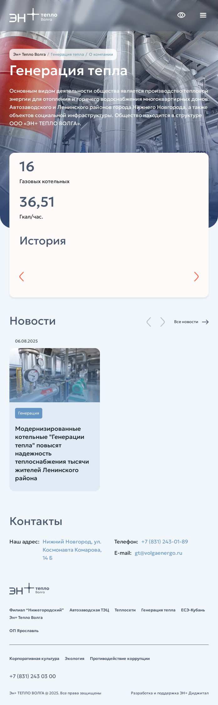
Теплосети (125, 610)
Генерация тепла (158, 610)
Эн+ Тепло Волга (29, 54)
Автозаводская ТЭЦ (89, 610)
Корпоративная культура (34, 658)
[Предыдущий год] (21, 276)
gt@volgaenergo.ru (158, 553)
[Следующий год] (196, 276)
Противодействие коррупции (120, 658)
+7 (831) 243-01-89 (164, 541)
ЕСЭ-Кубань (193, 610)
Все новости (186, 321)
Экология (74, 658)
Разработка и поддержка (170, 693)
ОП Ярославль (24, 630)
